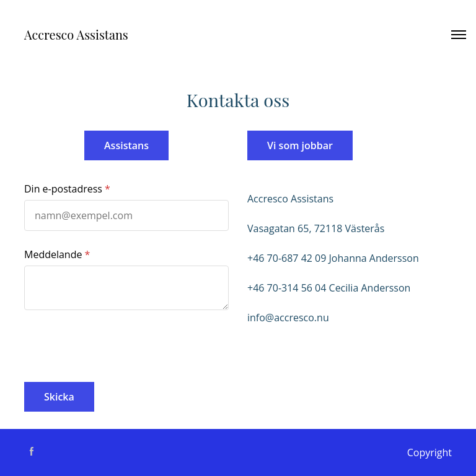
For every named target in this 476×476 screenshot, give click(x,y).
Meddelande (53, 254)
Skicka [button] (59, 397)
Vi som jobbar (300, 145)
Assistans (126, 145)
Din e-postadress (63, 189)
